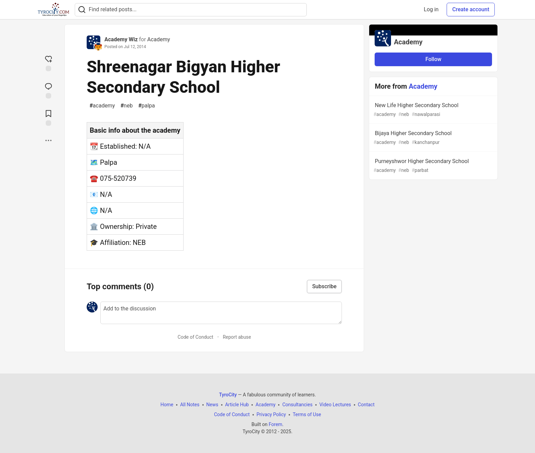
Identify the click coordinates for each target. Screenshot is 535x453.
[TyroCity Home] (53, 9)
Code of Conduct (196, 337)
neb (126, 106)
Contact (366, 404)
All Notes (190, 404)
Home (166, 404)
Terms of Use (307, 414)
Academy (158, 39)
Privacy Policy (271, 414)
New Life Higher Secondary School (432, 110)
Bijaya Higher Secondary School (432, 138)
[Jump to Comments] (48, 90)
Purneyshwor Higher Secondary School (432, 166)
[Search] (82, 9)
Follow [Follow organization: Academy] (433, 59)
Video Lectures (335, 404)
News (212, 404)
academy (102, 106)
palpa (146, 106)
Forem (275, 424)
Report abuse (237, 337)
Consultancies (297, 404)
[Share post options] (48, 140)
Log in (431, 9)
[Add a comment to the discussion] (221, 313)
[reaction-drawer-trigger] (48, 63)
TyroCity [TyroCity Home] (228, 394)
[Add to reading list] (48, 117)
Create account (470, 9)
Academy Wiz (121, 39)
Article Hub (237, 404)
